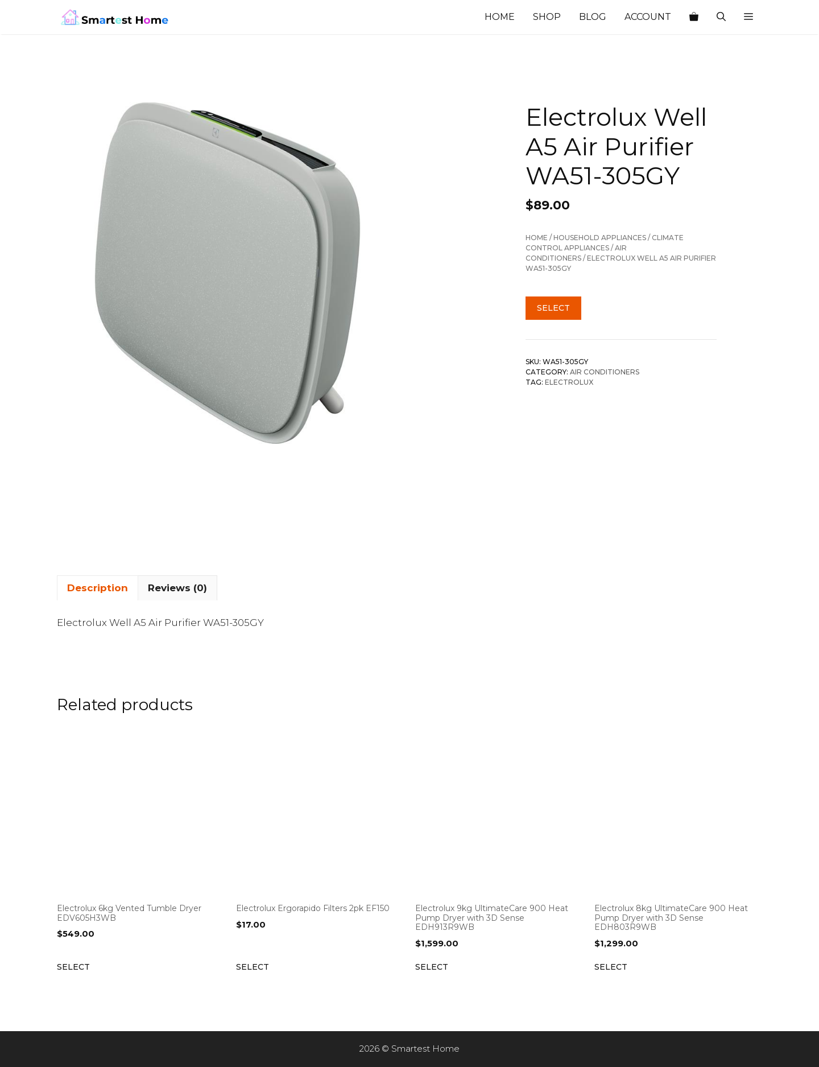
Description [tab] (97, 588)
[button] (748, 17)
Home (500, 16)
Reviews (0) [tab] (177, 588)
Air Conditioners (604, 372)
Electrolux (569, 382)
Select (553, 308)
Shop (547, 16)
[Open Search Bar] (721, 17)
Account (647, 16)
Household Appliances (599, 237)
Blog (592, 16)
